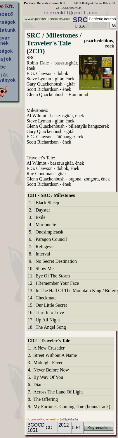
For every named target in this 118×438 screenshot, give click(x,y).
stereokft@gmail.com (70, 13)
